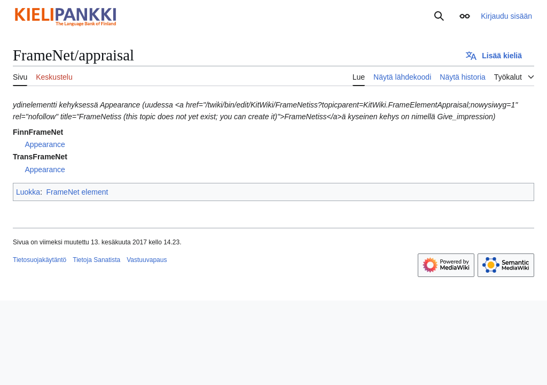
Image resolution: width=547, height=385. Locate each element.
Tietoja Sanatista (96, 260)
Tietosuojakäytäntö (39, 260)
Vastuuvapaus (147, 260)
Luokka (28, 192)
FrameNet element (77, 192)
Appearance (45, 144)
